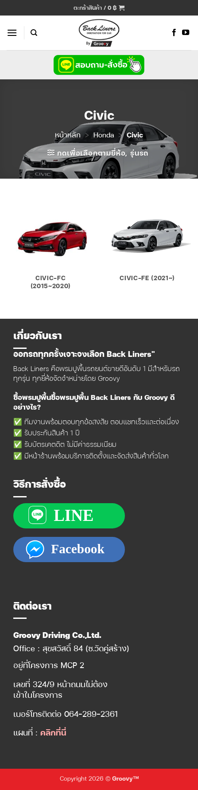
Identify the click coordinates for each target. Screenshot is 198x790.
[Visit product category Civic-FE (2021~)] (147, 240)
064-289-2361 (91, 713)
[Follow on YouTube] (185, 33)
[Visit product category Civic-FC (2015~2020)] (51, 244)
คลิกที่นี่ (53, 732)
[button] (99, 7)
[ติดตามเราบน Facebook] (174, 33)
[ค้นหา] (34, 32)
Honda (103, 134)
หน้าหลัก (68, 134)
